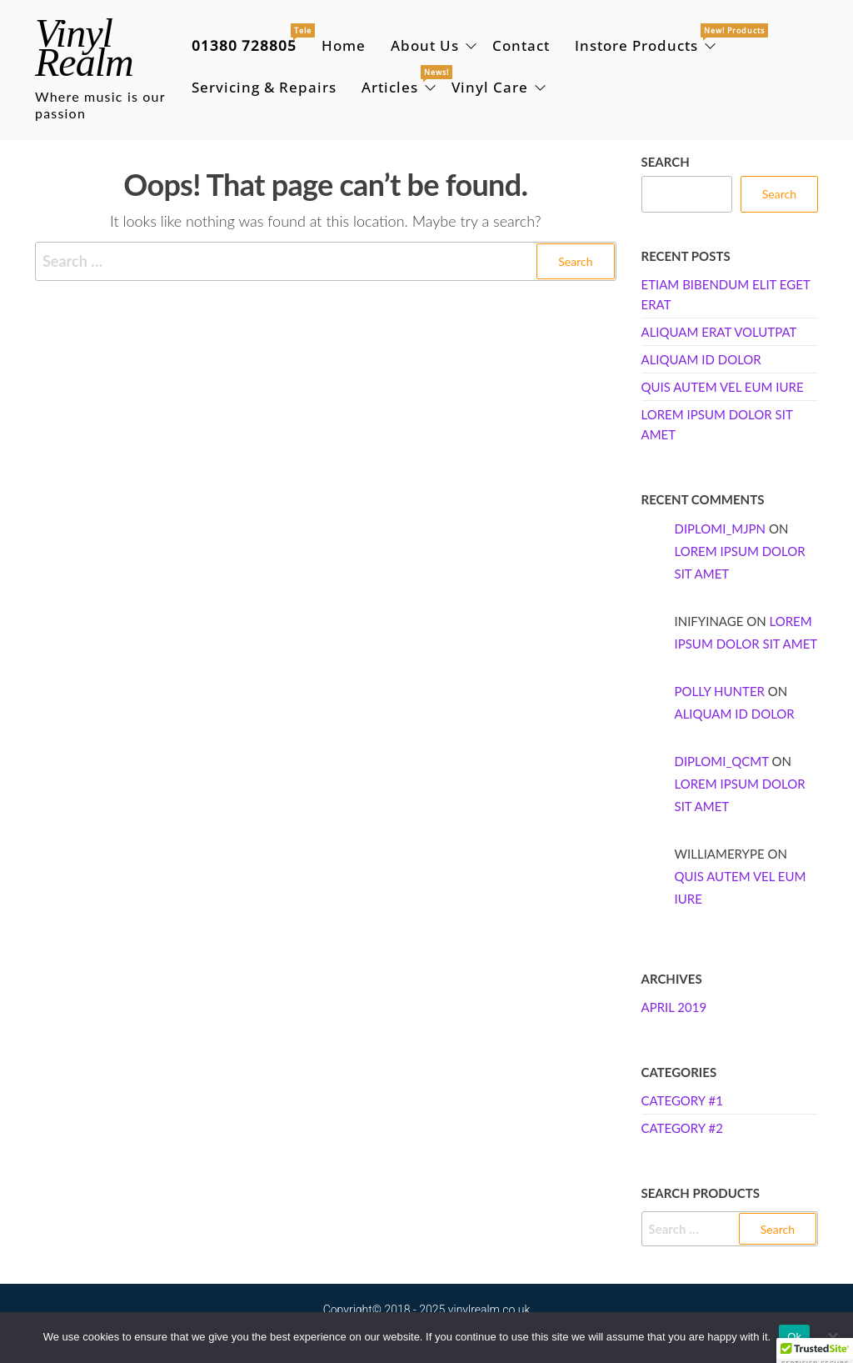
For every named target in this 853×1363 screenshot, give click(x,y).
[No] (832, 1337)
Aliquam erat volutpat (719, 331)
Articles (400, 82)
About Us (425, 45)
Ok (794, 1336)
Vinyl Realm (84, 47)
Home (344, 45)
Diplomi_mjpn (720, 528)
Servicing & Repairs (264, 87)
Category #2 (682, 1127)
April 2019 (674, 1007)
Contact (521, 45)
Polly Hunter (720, 691)
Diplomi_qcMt (722, 761)
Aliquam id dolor (701, 359)
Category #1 (682, 1100)
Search (665, 161)
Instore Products (647, 40)
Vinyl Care (489, 87)
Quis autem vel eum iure (722, 386)
